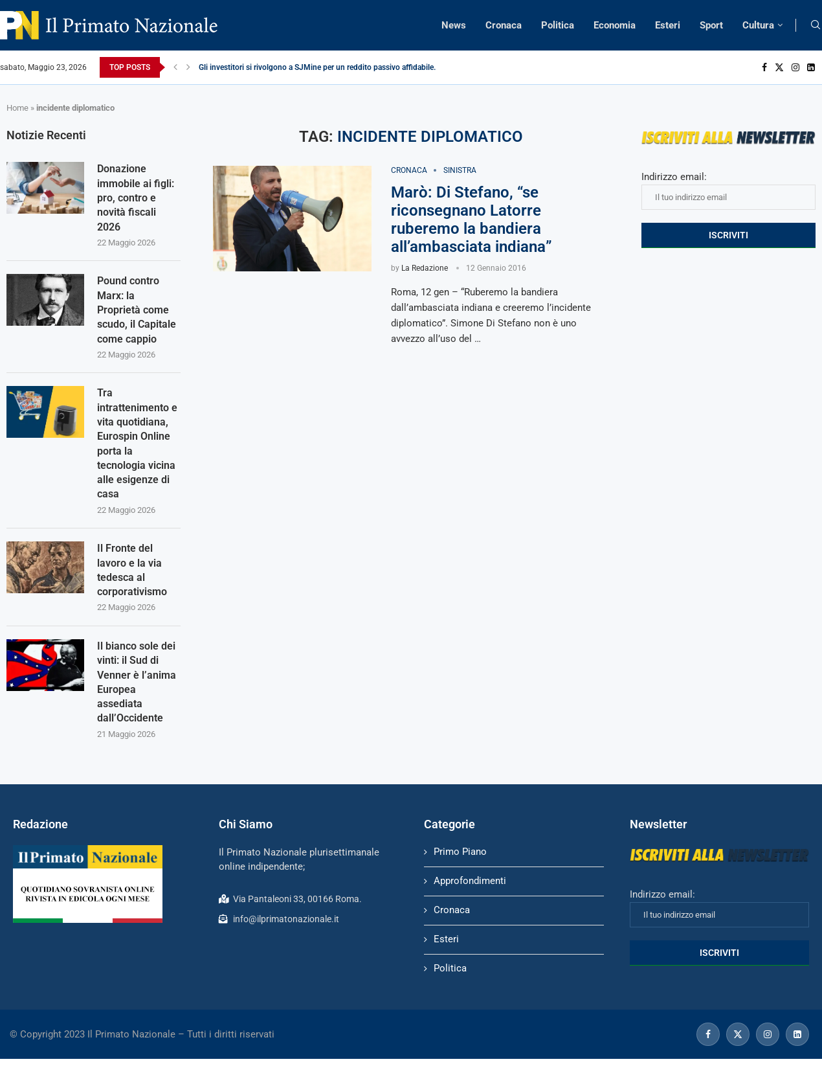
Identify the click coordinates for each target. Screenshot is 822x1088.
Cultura (758, 25)
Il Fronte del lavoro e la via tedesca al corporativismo (132, 571)
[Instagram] (795, 67)
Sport (711, 25)
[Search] (815, 25)
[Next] (188, 67)
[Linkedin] (811, 67)
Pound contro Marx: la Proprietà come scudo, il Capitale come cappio (136, 310)
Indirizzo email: (728, 190)
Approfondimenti (470, 883)
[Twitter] (779, 67)
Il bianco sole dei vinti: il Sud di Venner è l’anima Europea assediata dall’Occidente (136, 683)
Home (17, 108)
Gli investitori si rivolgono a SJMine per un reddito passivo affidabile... (319, 67)
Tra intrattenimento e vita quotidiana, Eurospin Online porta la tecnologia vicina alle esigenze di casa (137, 444)
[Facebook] (764, 67)
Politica (557, 25)
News (453, 25)
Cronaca (503, 25)
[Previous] (175, 67)
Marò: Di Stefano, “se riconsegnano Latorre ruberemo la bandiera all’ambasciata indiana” (471, 219)
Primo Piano (460, 853)
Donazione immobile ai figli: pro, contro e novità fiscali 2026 (135, 198)
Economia (615, 25)
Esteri (667, 25)
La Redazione (424, 268)
